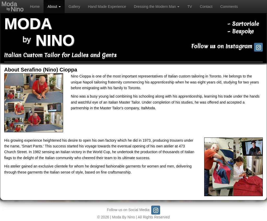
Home (35, 6)
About (53, 6)
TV (189, 6)
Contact (206, 6)
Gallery (74, 6)
